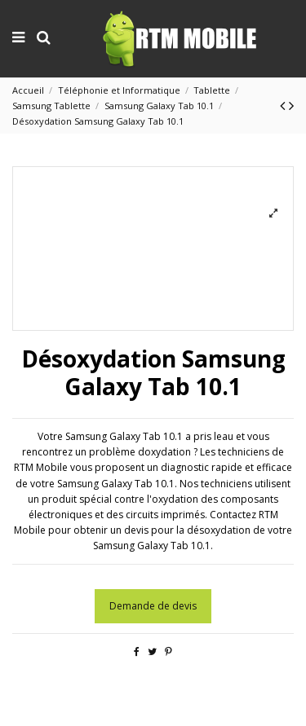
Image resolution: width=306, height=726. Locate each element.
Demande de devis (153, 606)
